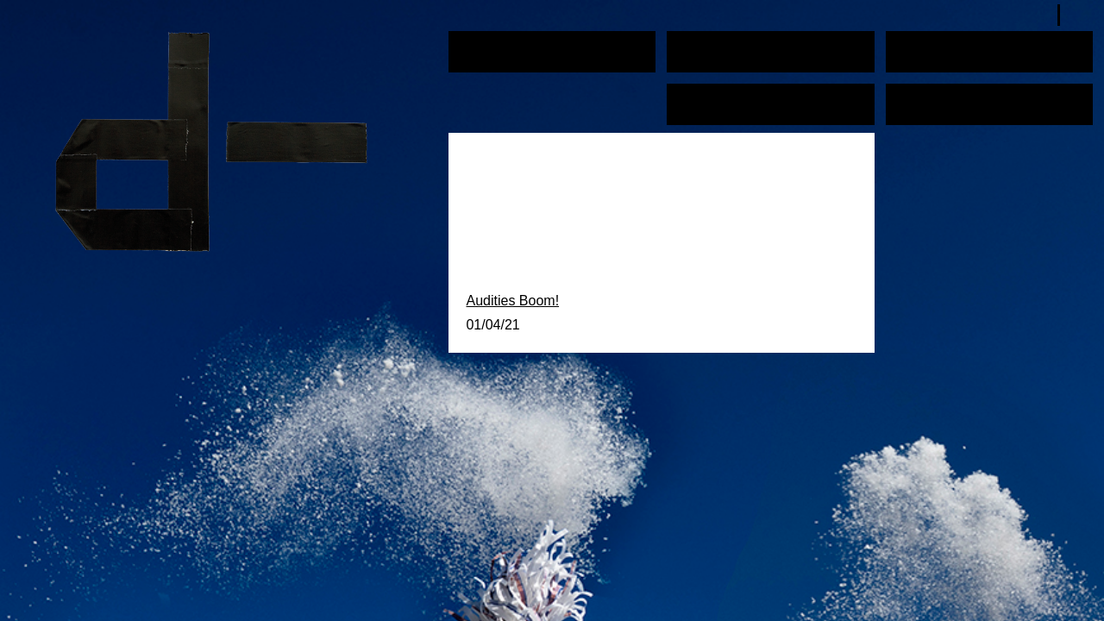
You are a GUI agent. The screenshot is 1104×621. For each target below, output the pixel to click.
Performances (502, 45)
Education (706, 45)
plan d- (229, 142)
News (691, 97)
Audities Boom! (512, 300)
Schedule (922, 45)
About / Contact (941, 97)
